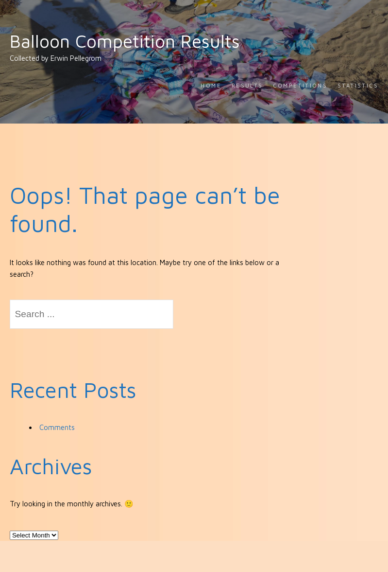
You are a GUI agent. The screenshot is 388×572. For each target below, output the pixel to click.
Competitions (300, 85)
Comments (57, 427)
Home (211, 85)
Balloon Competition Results (125, 41)
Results (247, 85)
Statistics (357, 85)
